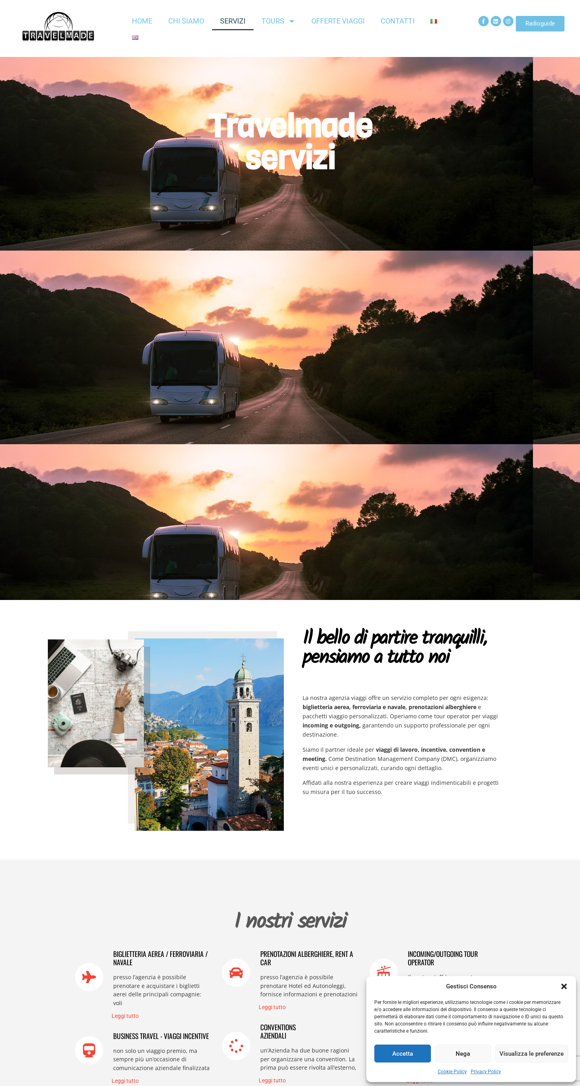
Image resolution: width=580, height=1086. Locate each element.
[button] (564, 986)
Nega (463, 1053)
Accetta (402, 1053)
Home (142, 21)
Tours (278, 21)
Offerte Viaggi (338, 21)
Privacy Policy (486, 1071)
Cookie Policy (452, 1071)
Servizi (233, 21)
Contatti (398, 21)
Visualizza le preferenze (531, 1053)
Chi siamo (186, 21)
